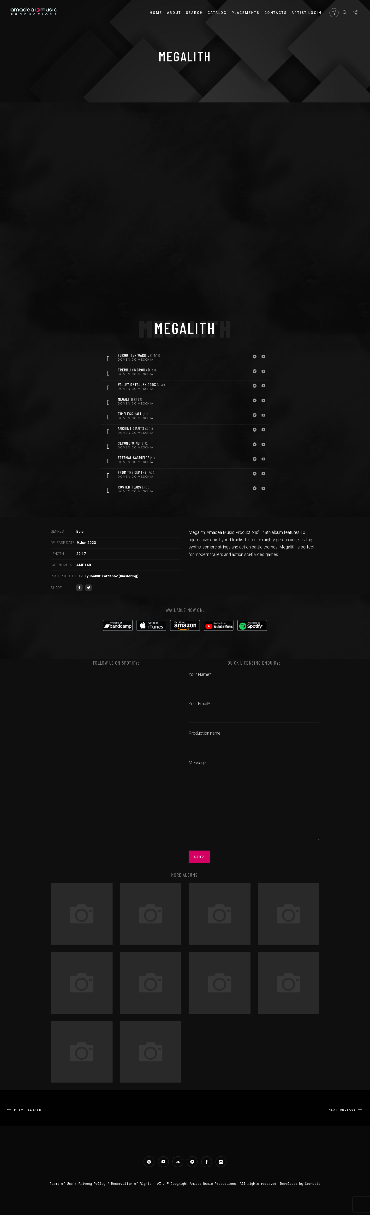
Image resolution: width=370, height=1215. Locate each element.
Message (254, 801)
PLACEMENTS (246, 13)
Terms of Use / (64, 1183)
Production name (254, 738)
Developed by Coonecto (300, 1183)
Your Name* (254, 680)
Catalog (217, 13)
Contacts (275, 13)
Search (194, 13)
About (174, 13)
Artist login (307, 13)
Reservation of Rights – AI (137, 1183)
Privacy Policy (91, 1183)
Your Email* (254, 709)
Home (156, 13)
